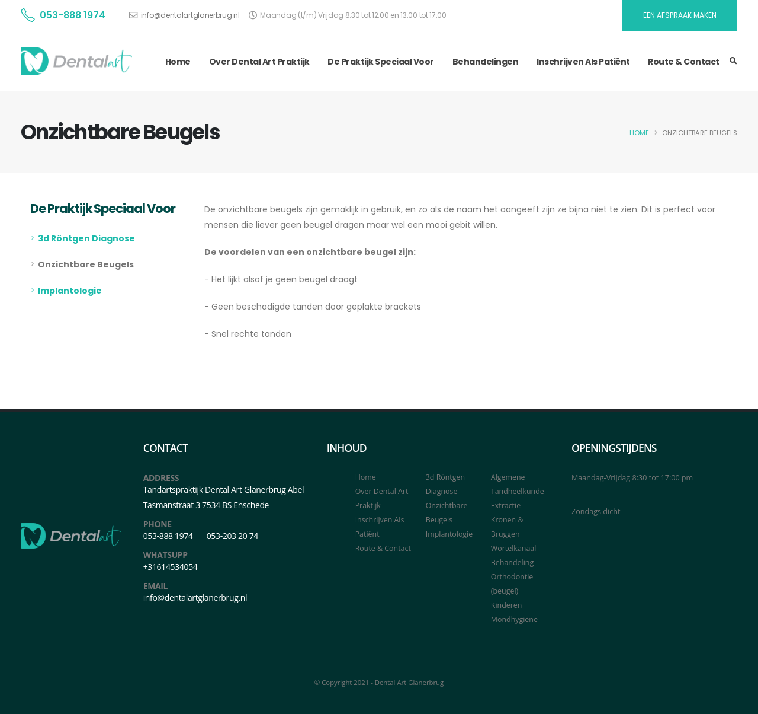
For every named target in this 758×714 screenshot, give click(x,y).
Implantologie (70, 291)
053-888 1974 (72, 15)
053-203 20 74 (232, 535)
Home (178, 62)
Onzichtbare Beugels (86, 264)
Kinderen (506, 605)
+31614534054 (170, 566)
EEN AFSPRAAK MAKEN (680, 15)
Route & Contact (684, 62)
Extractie (506, 506)
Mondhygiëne (514, 619)
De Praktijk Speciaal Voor (380, 62)
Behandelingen (485, 62)
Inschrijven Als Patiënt (583, 62)
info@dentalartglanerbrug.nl (190, 15)
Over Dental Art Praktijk (259, 62)
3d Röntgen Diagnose (86, 238)
